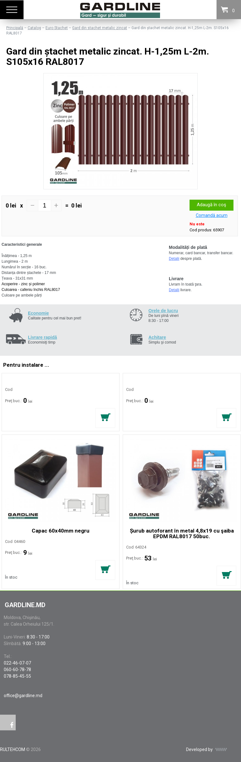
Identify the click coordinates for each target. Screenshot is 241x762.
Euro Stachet (57, 28)
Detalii (174, 258)
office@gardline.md (23, 695)
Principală (14, 28)
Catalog (34, 28)
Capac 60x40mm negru (60, 531)
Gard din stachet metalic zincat (99, 28)
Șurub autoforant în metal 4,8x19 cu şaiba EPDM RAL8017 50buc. (182, 533)
